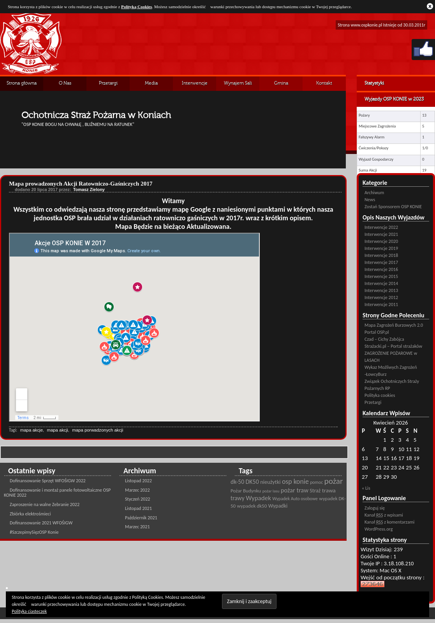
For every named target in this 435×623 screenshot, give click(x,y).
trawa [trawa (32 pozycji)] (329, 490)
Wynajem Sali (238, 83)
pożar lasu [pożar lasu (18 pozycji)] (271, 491)
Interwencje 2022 (381, 227)
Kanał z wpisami (384, 515)
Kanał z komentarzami (389, 522)
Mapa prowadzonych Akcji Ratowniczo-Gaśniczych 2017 (80, 183)
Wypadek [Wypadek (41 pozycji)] (258, 498)
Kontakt (324, 83)
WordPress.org (379, 529)
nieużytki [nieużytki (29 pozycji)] (270, 481)
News (370, 199)
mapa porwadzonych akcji (97, 430)
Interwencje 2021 (381, 234)
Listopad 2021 (138, 508)
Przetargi (108, 83)
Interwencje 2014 (381, 283)
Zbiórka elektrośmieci (30, 514)
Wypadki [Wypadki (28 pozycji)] (277, 506)
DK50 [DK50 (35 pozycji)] (252, 481)
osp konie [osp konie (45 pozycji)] (295, 481)
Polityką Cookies (136, 6)
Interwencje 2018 (381, 255)
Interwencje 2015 (381, 276)
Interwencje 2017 (381, 262)
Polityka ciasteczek (29, 611)
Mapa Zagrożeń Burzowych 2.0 (394, 325)
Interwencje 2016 (381, 269)
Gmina (281, 83)
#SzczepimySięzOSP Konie (34, 532)
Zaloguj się (375, 508)
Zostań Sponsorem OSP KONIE (393, 206)
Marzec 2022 (137, 490)
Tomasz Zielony (89, 189)
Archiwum (374, 192)
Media (151, 83)
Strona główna (22, 83)
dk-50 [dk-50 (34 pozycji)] (237, 481)
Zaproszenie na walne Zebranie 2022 (44, 504)
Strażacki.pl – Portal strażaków (393, 346)
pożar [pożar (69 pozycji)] (333, 481)
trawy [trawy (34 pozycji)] (238, 498)
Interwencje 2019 (381, 248)
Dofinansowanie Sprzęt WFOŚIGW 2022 (48, 480)
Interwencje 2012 (381, 297)
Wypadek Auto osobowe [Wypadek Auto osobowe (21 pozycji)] (295, 498)
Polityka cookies (380, 395)
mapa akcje (31, 430)
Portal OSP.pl (377, 332)
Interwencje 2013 (381, 290)
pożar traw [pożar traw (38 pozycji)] (294, 490)
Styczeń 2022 (137, 499)
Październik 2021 (141, 517)
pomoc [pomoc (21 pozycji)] (316, 482)
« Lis (366, 488)
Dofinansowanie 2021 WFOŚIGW (41, 523)
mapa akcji (57, 430)
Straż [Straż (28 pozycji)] (315, 490)
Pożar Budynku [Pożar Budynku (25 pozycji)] (246, 491)
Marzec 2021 (137, 526)
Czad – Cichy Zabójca (384, 339)
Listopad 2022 (138, 480)
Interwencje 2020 (381, 241)
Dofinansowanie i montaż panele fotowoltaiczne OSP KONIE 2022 (57, 492)
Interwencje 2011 (381, 304)
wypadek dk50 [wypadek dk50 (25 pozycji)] (252, 506)
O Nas (65, 83)
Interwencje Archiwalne (195, 86)
